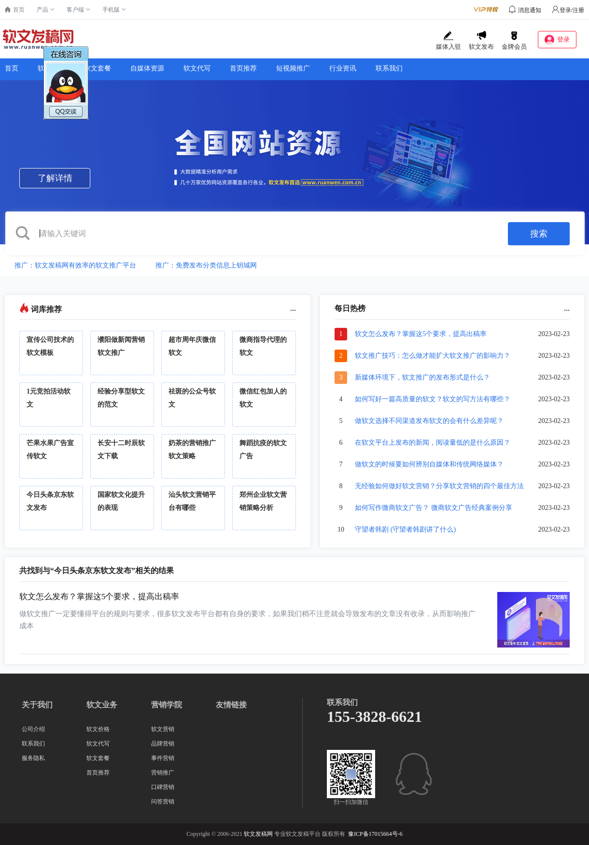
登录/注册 (568, 10)
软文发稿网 (258, 834)
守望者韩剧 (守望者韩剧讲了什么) (405, 529)
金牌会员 (514, 40)
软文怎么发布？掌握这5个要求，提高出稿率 (421, 334)
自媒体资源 (147, 68)
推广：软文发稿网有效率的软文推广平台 (75, 265)
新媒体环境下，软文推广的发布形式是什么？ (422, 377)
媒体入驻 (448, 40)
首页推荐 (243, 68)
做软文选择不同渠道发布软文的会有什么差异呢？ (429, 420)
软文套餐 (97, 68)
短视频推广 (293, 68)
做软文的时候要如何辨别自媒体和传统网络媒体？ (429, 464)
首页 (11, 68)
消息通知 (529, 10)
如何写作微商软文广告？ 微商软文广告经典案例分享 (433, 507)
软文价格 (98, 729)
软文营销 (162, 729)
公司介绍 (33, 729)
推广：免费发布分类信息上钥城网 (206, 265)
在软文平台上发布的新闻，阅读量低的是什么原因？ (432, 442)
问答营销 (162, 801)
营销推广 (162, 772)
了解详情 (55, 178)
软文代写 (196, 68)
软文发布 (481, 40)
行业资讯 (342, 68)
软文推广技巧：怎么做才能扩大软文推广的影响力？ (432, 355)
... (293, 308)
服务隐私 (33, 758)
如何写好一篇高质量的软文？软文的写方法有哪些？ (432, 399)
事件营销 (162, 758)
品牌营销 (162, 743)
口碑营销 (162, 787)
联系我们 (389, 68)
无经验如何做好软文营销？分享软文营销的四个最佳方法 (439, 486)
